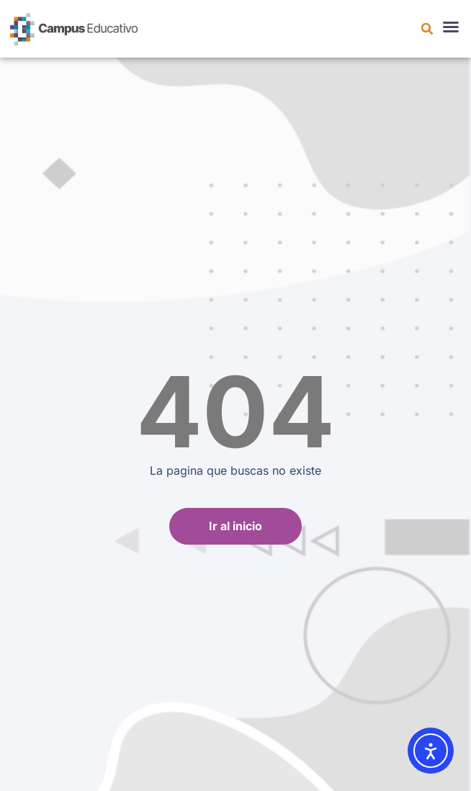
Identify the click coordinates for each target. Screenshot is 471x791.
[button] (427, 29)
